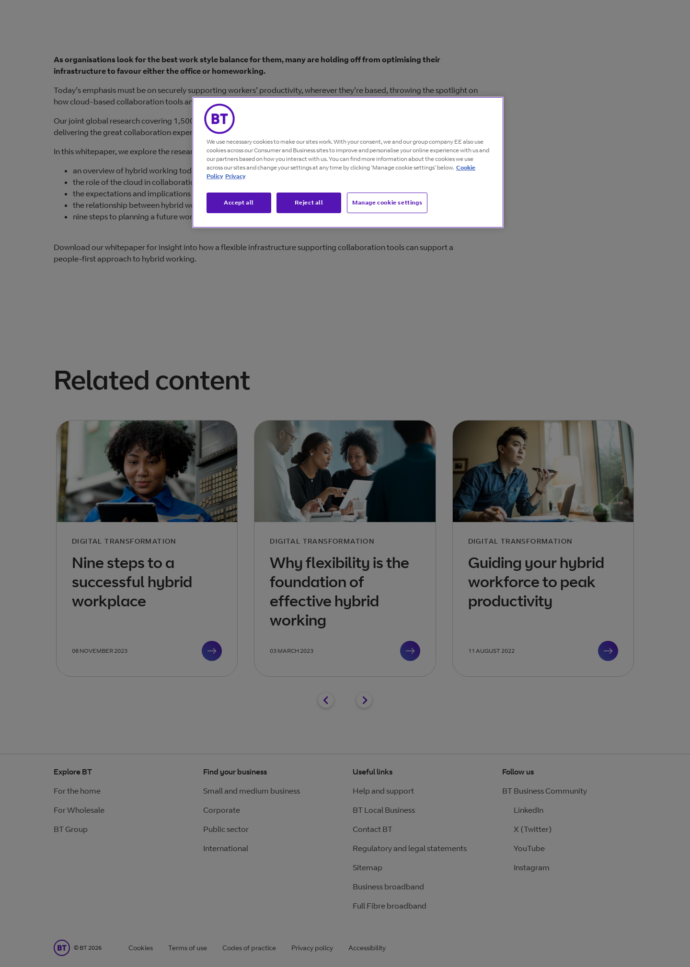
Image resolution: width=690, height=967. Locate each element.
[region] (348, 162)
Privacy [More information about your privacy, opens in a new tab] (235, 176)
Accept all (239, 202)
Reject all (309, 202)
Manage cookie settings (387, 202)
